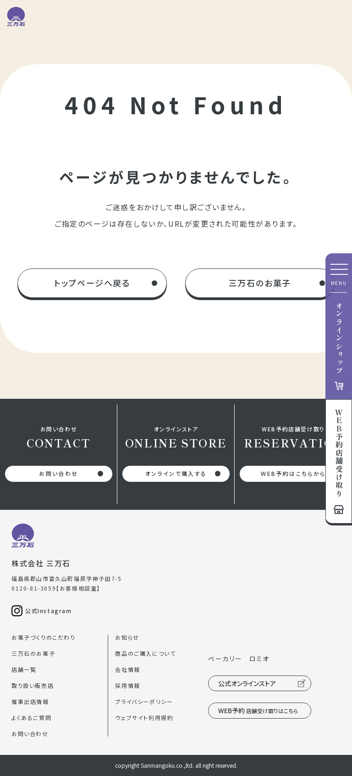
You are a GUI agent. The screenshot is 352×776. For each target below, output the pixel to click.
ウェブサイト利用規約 (144, 717)
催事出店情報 (30, 701)
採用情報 (127, 685)
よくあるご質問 (31, 717)
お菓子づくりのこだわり (43, 637)
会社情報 (127, 669)
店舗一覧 (23, 669)
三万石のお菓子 (260, 283)
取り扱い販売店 (32, 685)
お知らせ (127, 637)
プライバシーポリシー (144, 701)
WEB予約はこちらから (293, 473)
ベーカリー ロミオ (238, 658)
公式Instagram (48, 610)
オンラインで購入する (176, 473)
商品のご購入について (145, 653)
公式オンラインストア (247, 683)
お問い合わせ (58, 473)
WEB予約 (258, 710)
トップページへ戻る (92, 283)
